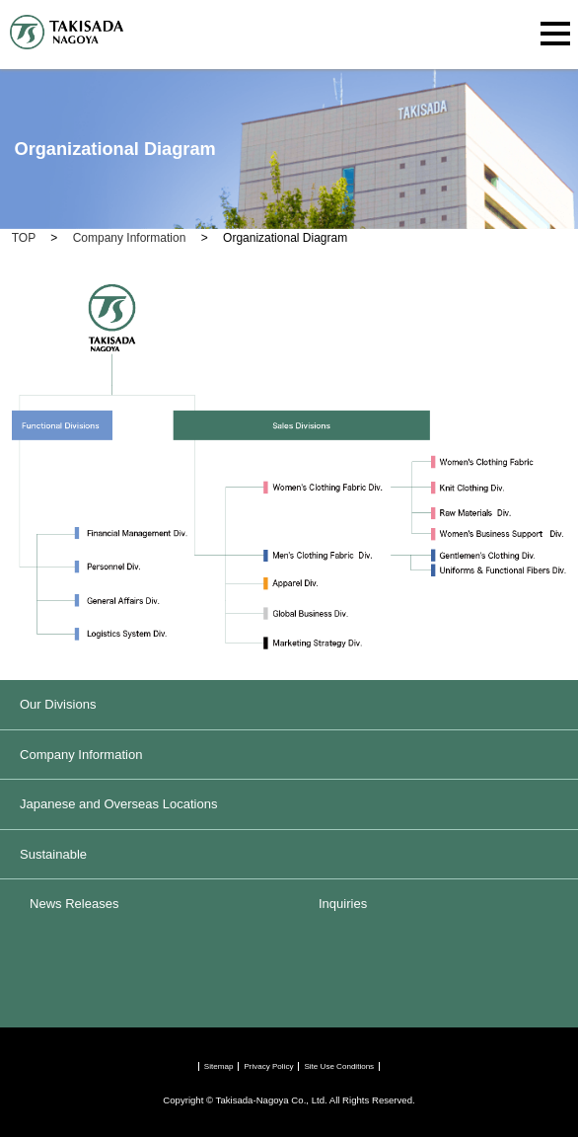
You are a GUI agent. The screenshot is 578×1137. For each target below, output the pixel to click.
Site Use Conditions (339, 1066)
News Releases (74, 903)
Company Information (81, 754)
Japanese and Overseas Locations (118, 803)
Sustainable (53, 854)
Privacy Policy (268, 1066)
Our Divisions (58, 704)
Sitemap (219, 1066)
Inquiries (343, 903)
